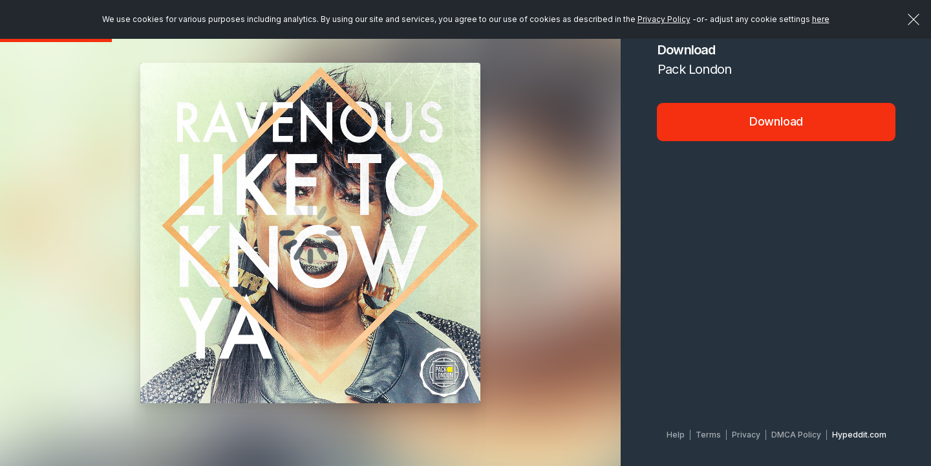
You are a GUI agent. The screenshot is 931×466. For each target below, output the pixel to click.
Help (676, 434)
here (820, 19)
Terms (708, 434)
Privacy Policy (663, 19)
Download (776, 121)
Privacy (746, 434)
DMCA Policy (796, 434)
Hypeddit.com (859, 434)
